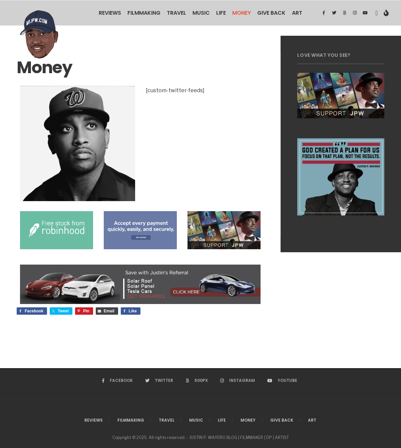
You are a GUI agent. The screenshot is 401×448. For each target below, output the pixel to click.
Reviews (110, 13)
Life (221, 13)
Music (201, 13)
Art (297, 13)
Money (241, 13)
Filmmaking (143, 13)
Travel (176, 13)
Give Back (271, 13)
